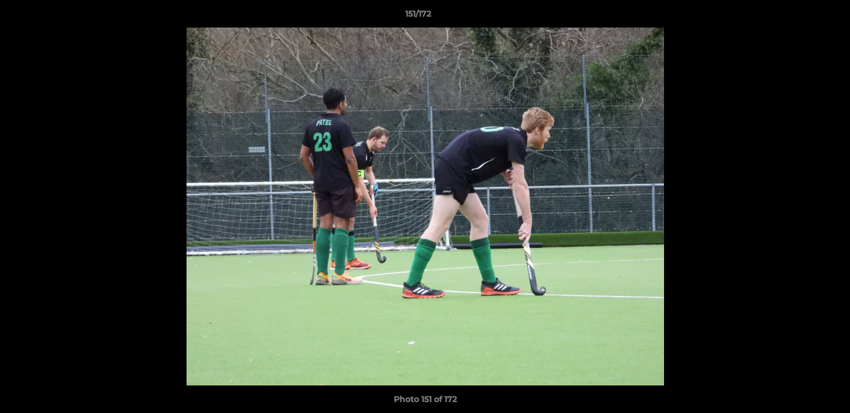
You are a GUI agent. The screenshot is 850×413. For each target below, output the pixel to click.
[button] (802, 16)
